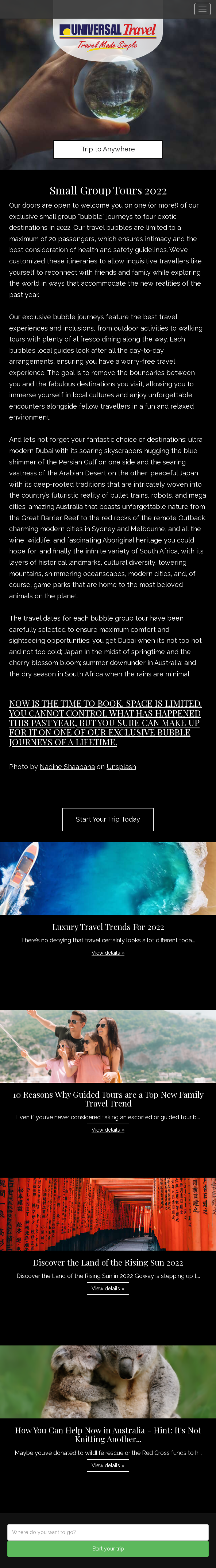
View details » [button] (108, 953)
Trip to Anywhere (108, 149)
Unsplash (121, 767)
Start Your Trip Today (108, 819)
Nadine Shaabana (67, 767)
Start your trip (108, 1549)
